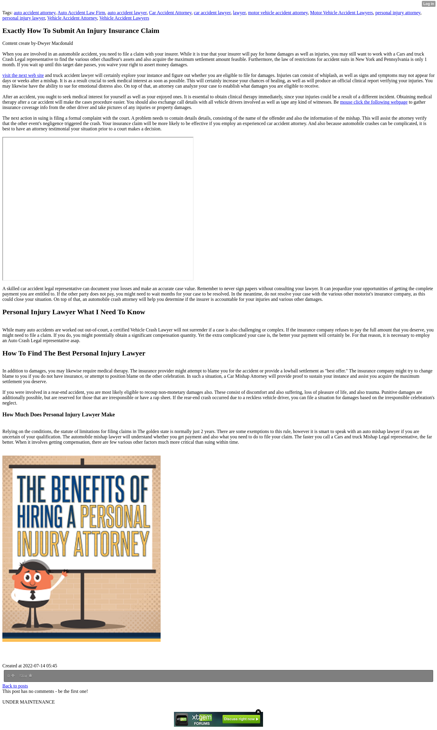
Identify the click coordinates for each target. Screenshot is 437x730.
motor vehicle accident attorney (278, 12)
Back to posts (15, 685)
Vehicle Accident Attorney (72, 17)
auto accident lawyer (127, 12)
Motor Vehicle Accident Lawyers (341, 12)
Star (25, 676)
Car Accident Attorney (170, 12)
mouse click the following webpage (374, 102)
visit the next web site (23, 75)
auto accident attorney (34, 12)
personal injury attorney (397, 12)
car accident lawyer (212, 12)
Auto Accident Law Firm (81, 12)
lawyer (239, 12)
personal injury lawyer (23, 17)
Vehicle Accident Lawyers (124, 17)
